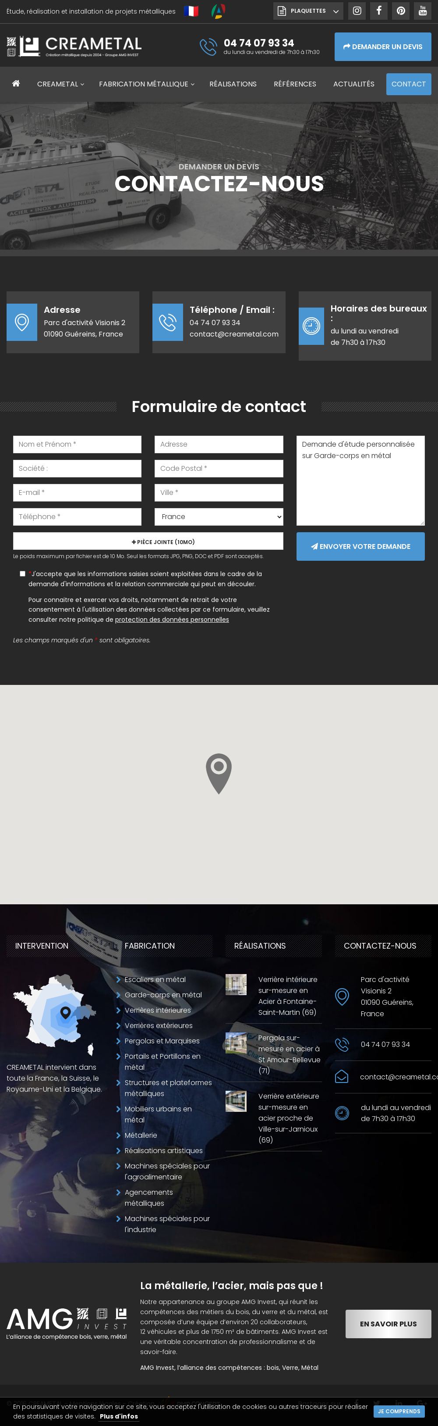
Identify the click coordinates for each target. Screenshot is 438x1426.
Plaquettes (308, 10)
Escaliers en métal (155, 980)
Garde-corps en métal (163, 995)
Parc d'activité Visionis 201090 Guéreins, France (387, 997)
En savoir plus (388, 1324)
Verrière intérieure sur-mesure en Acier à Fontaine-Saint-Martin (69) (288, 996)
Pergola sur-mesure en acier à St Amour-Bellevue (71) (289, 1054)
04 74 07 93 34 (215, 323)
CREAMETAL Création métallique (74, 48)
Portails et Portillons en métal (163, 1061)
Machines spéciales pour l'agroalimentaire (167, 1171)
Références (295, 84)
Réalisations (233, 84)
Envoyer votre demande (360, 546)
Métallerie (141, 1135)
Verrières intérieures (158, 1010)
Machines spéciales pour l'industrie (167, 1224)
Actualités (353, 84)
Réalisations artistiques (164, 1151)
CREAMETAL (57, 84)
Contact (409, 84)
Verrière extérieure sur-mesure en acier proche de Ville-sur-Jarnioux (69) (288, 1118)
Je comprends (399, 1411)
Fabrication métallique (143, 84)
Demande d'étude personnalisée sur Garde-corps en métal (361, 481)
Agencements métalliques (149, 1197)
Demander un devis (383, 47)
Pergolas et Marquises (162, 1041)
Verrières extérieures (159, 1026)
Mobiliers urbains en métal (158, 1114)
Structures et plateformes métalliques (168, 1088)
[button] (219, 774)
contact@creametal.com (234, 334)
